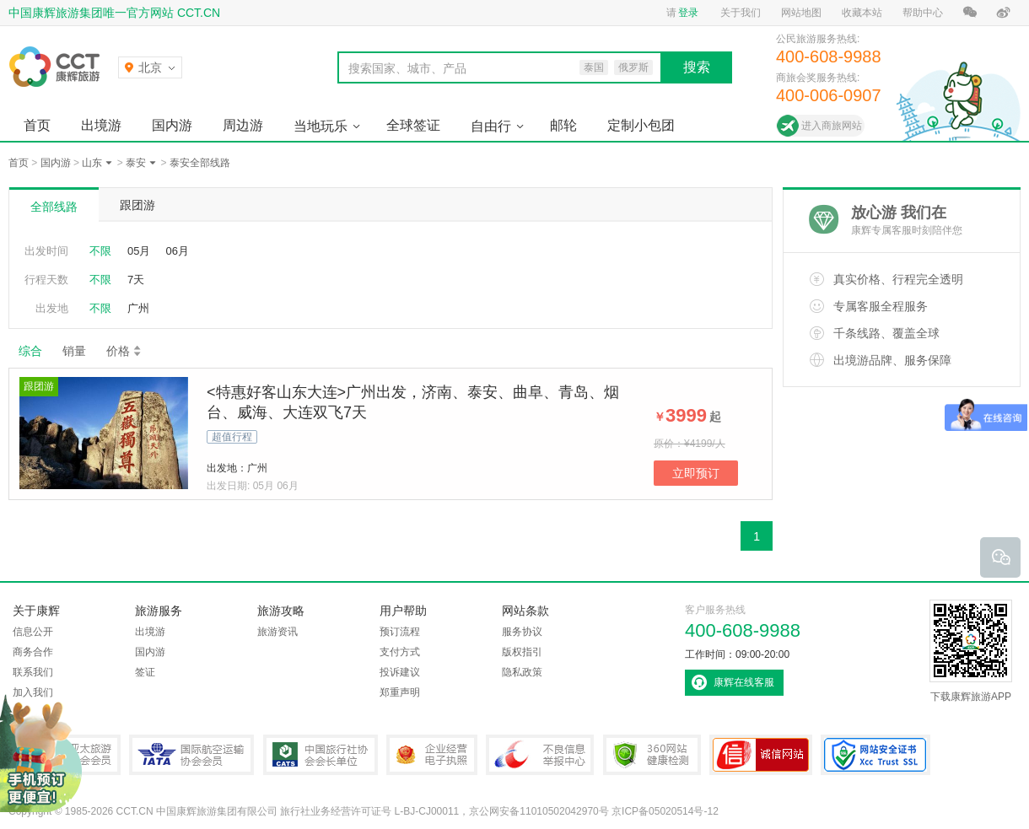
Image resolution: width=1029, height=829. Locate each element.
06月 (176, 251)
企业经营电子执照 (431, 755)
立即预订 (695, 473)
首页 (37, 125)
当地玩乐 (320, 126)
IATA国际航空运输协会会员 (191, 755)
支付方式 (400, 652)
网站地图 (801, 13)
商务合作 (33, 652)
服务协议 (522, 632)
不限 (100, 251)
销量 (74, 351)
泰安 (136, 163)
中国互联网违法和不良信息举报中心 (540, 755)
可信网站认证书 (760, 755)
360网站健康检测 (652, 755)
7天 (135, 279)
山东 (92, 163)
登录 (688, 13)
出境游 (101, 125)
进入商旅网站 (831, 126)
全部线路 (54, 206)
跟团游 (137, 205)
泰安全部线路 (200, 163)
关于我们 (740, 13)
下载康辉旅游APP (970, 651)
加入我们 (33, 692)
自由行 (491, 126)
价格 (124, 351)
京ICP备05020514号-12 (665, 811)
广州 (138, 308)
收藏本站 (862, 13)
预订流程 (400, 632)
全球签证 (413, 125)
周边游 (243, 125)
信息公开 (33, 632)
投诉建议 (400, 672)
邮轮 (563, 125)
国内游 (172, 125)
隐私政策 (522, 672)
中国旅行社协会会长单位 (320, 755)
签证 (145, 672)
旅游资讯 (277, 632)
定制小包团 (641, 125)
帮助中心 (922, 13)
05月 (138, 251)
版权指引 (522, 652)
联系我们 (33, 672)
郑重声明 (400, 692)
